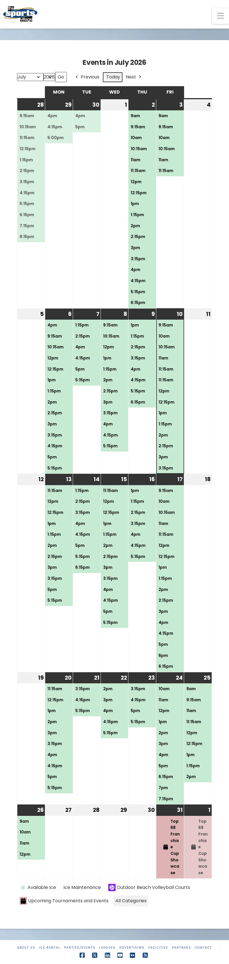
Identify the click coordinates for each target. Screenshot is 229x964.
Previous (86, 77)
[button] (220, 16)
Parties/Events (79, 947)
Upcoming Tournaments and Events (64, 901)
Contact (203, 947)
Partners (181, 947)
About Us (26, 947)
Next (134, 77)
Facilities (158, 947)
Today (113, 77)
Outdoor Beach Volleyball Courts (149, 887)
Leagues (107, 947)
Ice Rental (50, 947)
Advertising (132, 947)
